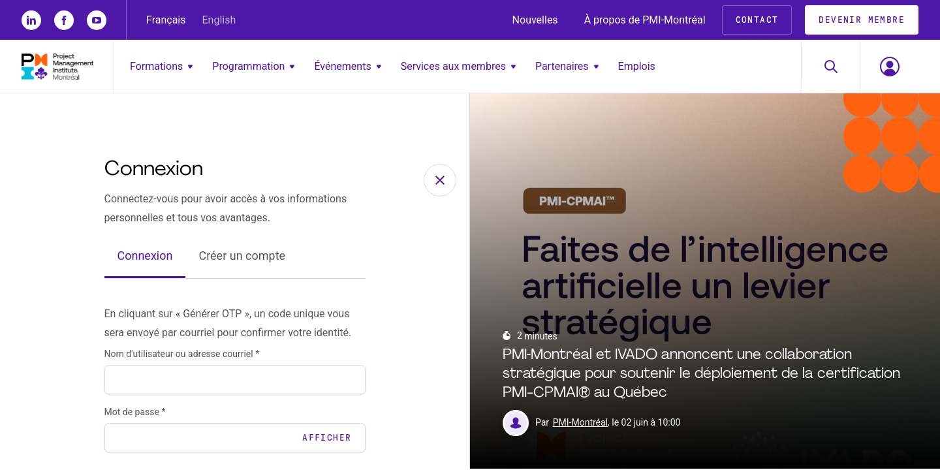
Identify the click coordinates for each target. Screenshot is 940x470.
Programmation (253, 66)
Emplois (636, 66)
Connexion (145, 257)
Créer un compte (241, 257)
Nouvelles (535, 20)
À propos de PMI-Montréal (645, 20)
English (219, 20)
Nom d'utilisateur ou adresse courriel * (182, 355)
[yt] (96, 20)
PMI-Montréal (580, 424)
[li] (31, 20)
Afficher (326, 439)
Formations (161, 66)
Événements (347, 66)
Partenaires (567, 66)
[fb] (64, 20)
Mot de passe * (135, 413)
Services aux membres (458, 66)
